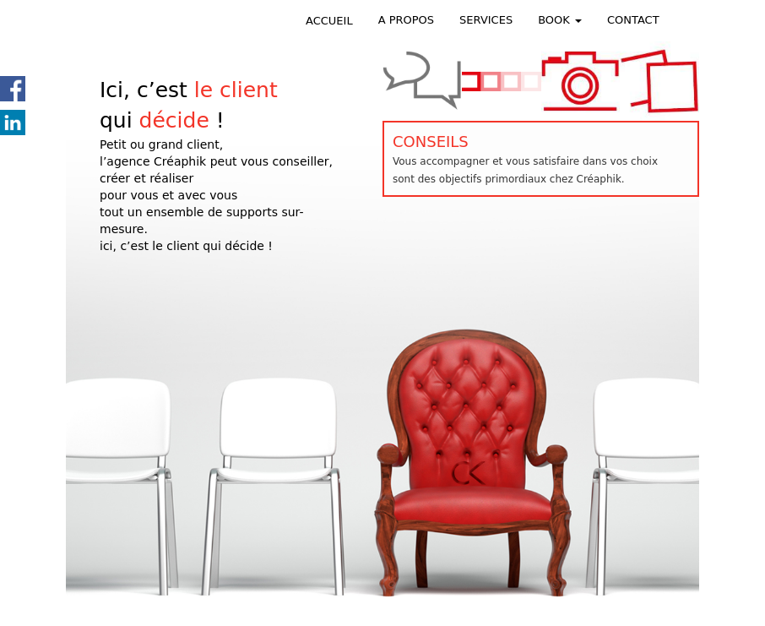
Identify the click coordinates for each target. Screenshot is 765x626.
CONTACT (633, 20)
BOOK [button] (560, 20)
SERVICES (486, 20)
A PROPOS (406, 20)
